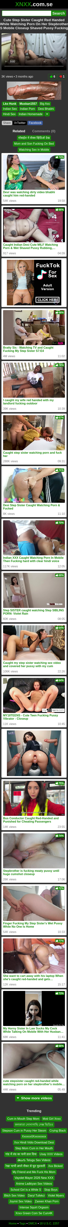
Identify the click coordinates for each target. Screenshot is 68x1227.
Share (7, 122)
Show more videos (34, 1098)
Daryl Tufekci (36, 1195)
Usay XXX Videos (51, 1154)
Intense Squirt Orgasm (33, 1207)
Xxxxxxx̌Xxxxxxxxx (34, 1136)
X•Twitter (20, 122)
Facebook (35, 122)
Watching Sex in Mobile (34, 149)
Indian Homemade (30, 113)
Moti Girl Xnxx (52, 1118)
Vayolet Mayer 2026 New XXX (34, 1177)
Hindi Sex (9, 113)
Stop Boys (50, 1189)
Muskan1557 (28, 103)
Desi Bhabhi (46, 108)
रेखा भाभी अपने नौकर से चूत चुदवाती (25, 1166)
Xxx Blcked (55, 1166)
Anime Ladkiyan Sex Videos (34, 1183)
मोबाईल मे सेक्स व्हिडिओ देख (34, 137)
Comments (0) (43, 131)
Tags (22, 1223)
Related (19, 131)
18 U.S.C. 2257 (49, 1223)
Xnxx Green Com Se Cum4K (34, 1213)
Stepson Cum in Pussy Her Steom (24, 1130)
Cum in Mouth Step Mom (23, 1118)
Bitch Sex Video (14, 1195)
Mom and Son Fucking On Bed (34, 143)
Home (13, 1223)
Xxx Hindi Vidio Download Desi (34, 1142)
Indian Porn (27, 108)
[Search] (26, 13)
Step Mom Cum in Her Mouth (34, 1148)
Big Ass (45, 103)
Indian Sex (10, 108)
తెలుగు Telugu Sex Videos (34, 1160)
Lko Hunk (9, 103)
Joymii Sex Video (20, 1201)
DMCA (32, 1223)
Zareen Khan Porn (47, 1201)
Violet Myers (56, 1195)
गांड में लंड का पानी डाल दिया (20, 1154)
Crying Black (58, 1130)
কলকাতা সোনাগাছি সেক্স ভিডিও (34, 1124)
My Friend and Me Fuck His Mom (34, 1172)
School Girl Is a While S (26, 1189)
